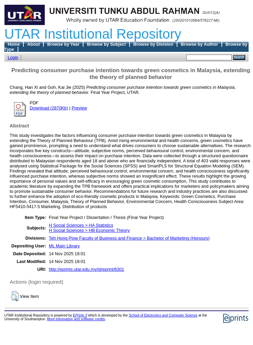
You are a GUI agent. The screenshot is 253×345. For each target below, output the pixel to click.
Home (14, 44)
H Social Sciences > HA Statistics (81, 225)
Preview (79, 107)
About (33, 44)
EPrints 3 (80, 315)
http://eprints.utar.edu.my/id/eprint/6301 (86, 269)
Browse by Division (153, 44)
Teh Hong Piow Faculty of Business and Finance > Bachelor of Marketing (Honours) (129, 238)
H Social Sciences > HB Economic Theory (89, 230)
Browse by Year (63, 44)
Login (13, 57)
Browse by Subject (106, 44)
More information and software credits (76, 319)
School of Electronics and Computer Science (163, 315)
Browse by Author (199, 44)
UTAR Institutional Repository (92, 33)
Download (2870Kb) (49, 107)
